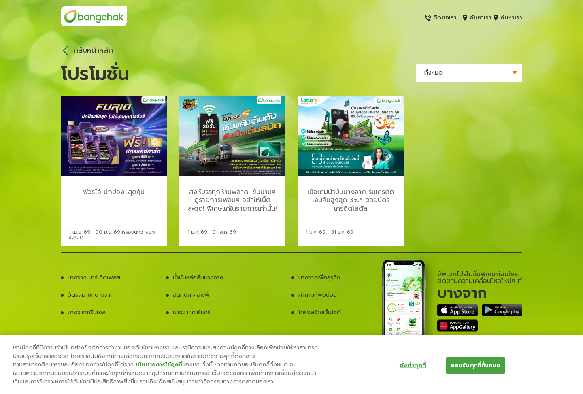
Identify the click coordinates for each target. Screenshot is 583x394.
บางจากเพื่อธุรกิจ (319, 277)
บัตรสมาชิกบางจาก (91, 295)
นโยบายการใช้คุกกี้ (159, 364)
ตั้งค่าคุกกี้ (413, 365)
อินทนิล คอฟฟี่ (191, 295)
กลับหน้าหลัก (85, 50)
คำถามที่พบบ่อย (317, 295)
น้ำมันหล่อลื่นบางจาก (198, 277)
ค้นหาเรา (477, 17)
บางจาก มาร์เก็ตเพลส (94, 277)
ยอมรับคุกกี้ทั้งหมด (475, 365)
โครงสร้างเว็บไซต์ (319, 312)
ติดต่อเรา (441, 17)
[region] (291, 364)
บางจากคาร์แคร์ (192, 312)
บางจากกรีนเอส (87, 312)
